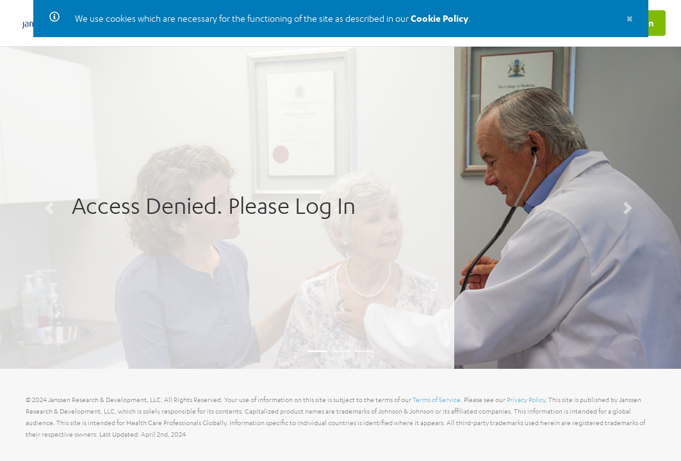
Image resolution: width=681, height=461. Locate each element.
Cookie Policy (439, 18)
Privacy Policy (526, 400)
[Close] (629, 18)
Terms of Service (437, 400)
